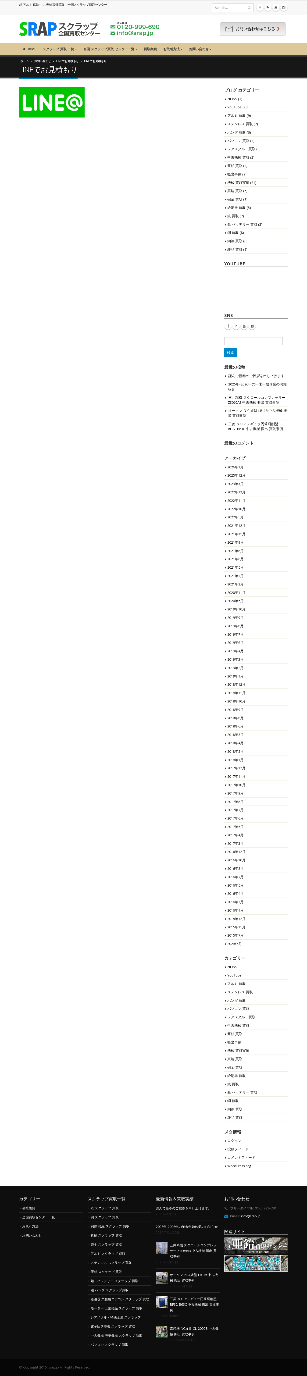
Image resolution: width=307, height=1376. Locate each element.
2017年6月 (235, 818)
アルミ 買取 (236, 115)
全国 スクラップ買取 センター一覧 (108, 49)
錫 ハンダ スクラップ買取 (110, 1290)
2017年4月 (235, 835)
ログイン (234, 1140)
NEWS (232, 98)
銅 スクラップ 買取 (105, 1217)
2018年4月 (235, 743)
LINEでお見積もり (67, 61)
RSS (236, 326)
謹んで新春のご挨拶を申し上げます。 (258, 375)
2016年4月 (235, 893)
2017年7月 (235, 809)
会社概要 (28, 1208)
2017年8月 (235, 801)
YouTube (234, 107)
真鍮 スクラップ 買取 (106, 1235)
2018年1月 (235, 759)
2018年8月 (235, 718)
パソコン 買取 (238, 140)
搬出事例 (234, 174)
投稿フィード (237, 1149)
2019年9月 (235, 617)
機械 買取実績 (238, 182)
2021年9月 (235, 542)
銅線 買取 (234, 241)
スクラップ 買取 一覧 (58, 49)
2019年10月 (236, 609)
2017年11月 (236, 776)
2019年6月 (235, 642)
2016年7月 (235, 876)
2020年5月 (235, 600)
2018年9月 (235, 709)
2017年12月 (236, 768)
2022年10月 (236, 508)
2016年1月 (235, 910)
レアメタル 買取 (241, 148)
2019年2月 (235, 667)
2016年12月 (236, 851)
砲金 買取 (234, 199)
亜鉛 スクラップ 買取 (106, 1271)
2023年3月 (235, 483)
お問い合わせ (199, 49)
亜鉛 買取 (234, 165)
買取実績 (150, 49)
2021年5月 (235, 567)
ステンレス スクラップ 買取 (111, 1262)
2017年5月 (235, 826)
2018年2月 (235, 751)
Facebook (228, 326)
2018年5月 (235, 734)
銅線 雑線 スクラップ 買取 (110, 1226)
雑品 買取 (234, 249)
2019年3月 (235, 659)
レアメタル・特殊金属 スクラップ (116, 1317)
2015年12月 (236, 918)
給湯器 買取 (236, 207)
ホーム (24, 61)
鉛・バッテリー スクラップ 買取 (114, 1281)
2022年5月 (235, 517)
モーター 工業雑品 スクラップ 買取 (117, 1308)
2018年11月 (236, 692)
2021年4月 (235, 575)
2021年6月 (235, 558)
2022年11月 (236, 500)
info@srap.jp (251, 1216)
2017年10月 (236, 784)
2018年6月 (235, 726)
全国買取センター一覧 (38, 1217)
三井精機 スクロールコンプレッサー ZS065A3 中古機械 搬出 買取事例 (256, 400)
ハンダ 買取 (236, 132)
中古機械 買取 (238, 157)
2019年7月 (235, 634)
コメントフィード (241, 1157)
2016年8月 (235, 868)
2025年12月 (236, 475)
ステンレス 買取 (240, 123)
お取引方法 (171, 49)
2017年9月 (235, 793)
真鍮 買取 (234, 190)
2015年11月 (236, 927)
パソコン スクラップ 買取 (110, 1344)
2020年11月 (236, 592)
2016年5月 (235, 885)
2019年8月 (235, 626)
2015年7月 (235, 935)
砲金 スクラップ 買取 (106, 1244)
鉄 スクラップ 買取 (105, 1208)
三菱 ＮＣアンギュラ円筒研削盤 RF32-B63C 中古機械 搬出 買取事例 (255, 426)
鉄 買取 (233, 216)
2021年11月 (236, 533)
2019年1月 (235, 676)
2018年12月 (236, 684)
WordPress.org (239, 1165)
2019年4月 (235, 651)
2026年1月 (235, 467)
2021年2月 (235, 584)
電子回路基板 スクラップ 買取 (113, 1326)
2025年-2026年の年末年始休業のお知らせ (187, 1226)
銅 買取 (233, 232)
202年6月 (234, 943)
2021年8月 (235, 550)
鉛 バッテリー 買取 (242, 224)
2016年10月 (236, 860)
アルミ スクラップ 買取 (108, 1253)
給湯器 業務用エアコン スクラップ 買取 (120, 1299)
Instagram (252, 326)
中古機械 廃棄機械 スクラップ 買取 (117, 1335)
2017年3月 (235, 843)
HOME (29, 49)
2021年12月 (236, 525)
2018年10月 (236, 701)
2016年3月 (235, 901)
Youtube (244, 326)
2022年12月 (236, 492)
